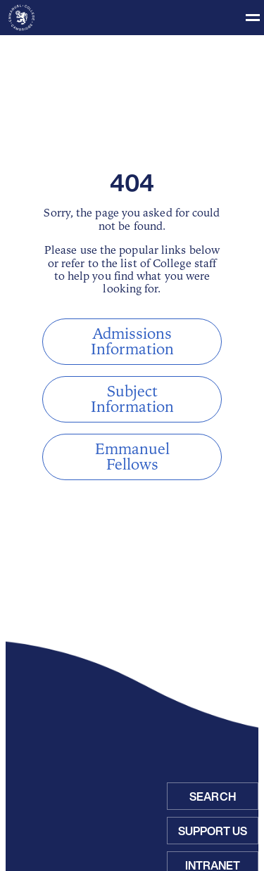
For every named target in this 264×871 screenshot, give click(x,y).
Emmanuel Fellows (132, 457)
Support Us (213, 830)
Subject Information (132, 399)
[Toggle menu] (132, 17)
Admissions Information (132, 341)
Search (212, 796)
